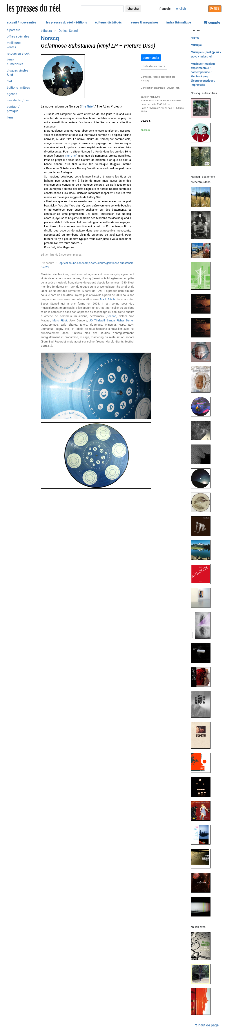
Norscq (50, 38)
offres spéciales (18, 36)
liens (10, 117)
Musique (196, 45)
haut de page (206, 1025)
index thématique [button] (178, 22)
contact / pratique (13, 109)
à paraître (13, 30)
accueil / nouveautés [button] (21, 22)
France (195, 37)
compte (211, 22)
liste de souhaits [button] (154, 66)
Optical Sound (68, 30)
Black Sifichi (108, 299)
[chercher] (102, 8)
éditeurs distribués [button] (108, 22)
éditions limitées (18, 88)
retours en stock (18, 54)
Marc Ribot (60, 320)
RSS (215, 8)
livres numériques (15, 62)
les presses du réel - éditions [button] (66, 22)
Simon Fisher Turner (120, 320)
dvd (9, 81)
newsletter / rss (18, 100)
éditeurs (46, 30)
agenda (12, 94)
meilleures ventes (14, 45)
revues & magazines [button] (144, 22)
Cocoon (111, 316)
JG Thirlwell (97, 320)
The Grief (87, 106)
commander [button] (151, 57)
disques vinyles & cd (17, 73)
